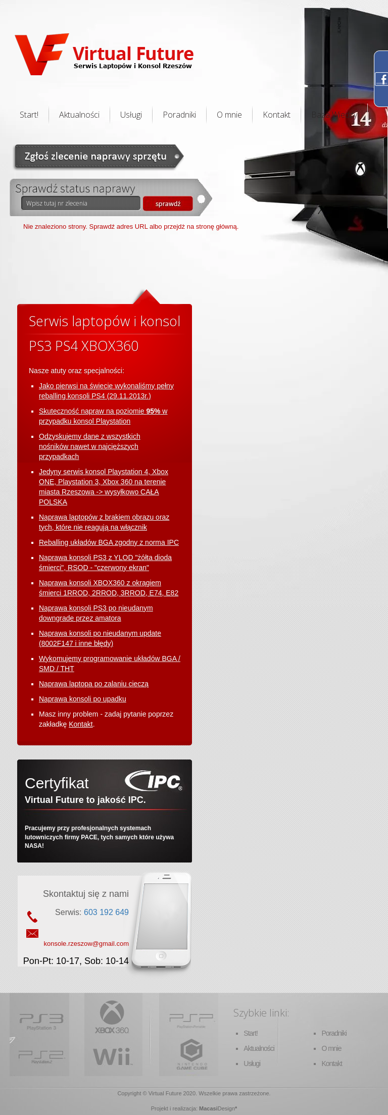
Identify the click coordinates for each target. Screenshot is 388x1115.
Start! (29, 114)
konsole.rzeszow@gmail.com (86, 943)
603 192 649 (106, 912)
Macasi (208, 1108)
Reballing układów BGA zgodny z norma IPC (109, 542)
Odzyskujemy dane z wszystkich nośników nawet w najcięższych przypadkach (89, 446)
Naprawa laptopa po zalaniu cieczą (94, 684)
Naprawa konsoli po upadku (82, 699)
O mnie (229, 114)
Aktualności (79, 114)
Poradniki (179, 114)
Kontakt (276, 114)
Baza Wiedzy (334, 114)
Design (226, 1108)
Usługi (131, 114)
